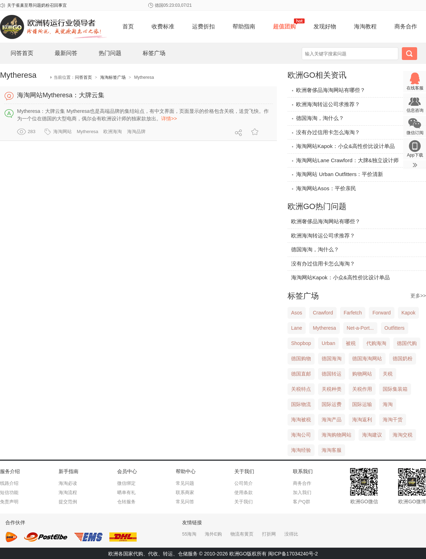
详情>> (169, 118)
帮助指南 (244, 26)
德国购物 (301, 358)
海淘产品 (332, 419)
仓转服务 (126, 501)
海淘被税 (301, 419)
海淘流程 (68, 492)
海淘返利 (362, 419)
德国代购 (407, 343)
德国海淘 (332, 358)
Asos (296, 313)
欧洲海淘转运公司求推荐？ (325, 104)
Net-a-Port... (360, 328)
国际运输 (362, 404)
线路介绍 (9, 483)
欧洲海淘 (112, 131)
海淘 (388, 404)
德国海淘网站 (367, 358)
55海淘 (189, 534)
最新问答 (66, 53)
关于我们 (243, 501)
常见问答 (185, 501)
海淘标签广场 (113, 77)
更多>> (418, 295)
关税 (388, 374)
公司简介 (243, 483)
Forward (381, 313)
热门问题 (110, 53)
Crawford (323, 313)
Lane (296, 328)
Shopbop (301, 343)
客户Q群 (301, 501)
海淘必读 (68, 483)
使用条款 (243, 492)
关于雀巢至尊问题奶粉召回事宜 (37, 5)
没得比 (291, 534)
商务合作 (405, 26)
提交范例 (68, 501)
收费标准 (163, 26)
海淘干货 (393, 419)
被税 (351, 343)
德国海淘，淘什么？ (317, 118)
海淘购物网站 (336, 435)
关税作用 (362, 389)
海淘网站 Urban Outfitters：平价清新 (337, 174)
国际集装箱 (395, 389)
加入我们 (302, 492)
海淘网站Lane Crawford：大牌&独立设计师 (345, 160)
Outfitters (394, 328)
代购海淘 (376, 343)
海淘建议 (372, 435)
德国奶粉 (403, 358)
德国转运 (332, 374)
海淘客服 (332, 450)
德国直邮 (301, 374)
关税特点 (301, 389)
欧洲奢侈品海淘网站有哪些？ (328, 90)
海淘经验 (301, 450)
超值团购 (284, 26)
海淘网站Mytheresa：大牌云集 (60, 95)
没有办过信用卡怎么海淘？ (325, 132)
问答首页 (22, 53)
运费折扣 (203, 26)
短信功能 (9, 492)
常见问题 (185, 483)
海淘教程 (365, 26)
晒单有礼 (126, 492)
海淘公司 (301, 435)
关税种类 (332, 389)
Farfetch (353, 313)
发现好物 (324, 26)
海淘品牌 (136, 131)
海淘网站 (62, 131)
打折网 (269, 534)
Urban (328, 343)
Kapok (409, 313)
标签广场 (154, 53)
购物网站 (362, 374)
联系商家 (185, 492)
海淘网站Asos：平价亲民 (323, 188)
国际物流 (301, 404)
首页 (128, 26)
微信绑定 (126, 483)
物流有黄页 (241, 534)
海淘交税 (403, 435)
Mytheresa (87, 131)
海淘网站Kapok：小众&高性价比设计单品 (343, 146)
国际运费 (332, 404)
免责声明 (9, 501)
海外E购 (213, 534)
